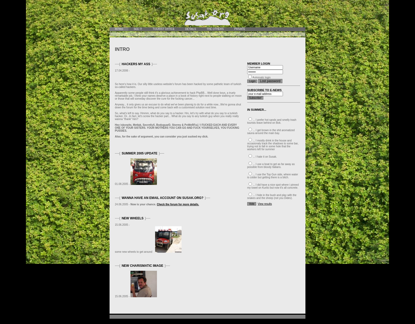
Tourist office (164, 29)
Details (190, 29)
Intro (119, 29)
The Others (215, 29)
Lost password (270, 81)
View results (265, 203)
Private (239, 29)
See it (138, 29)
